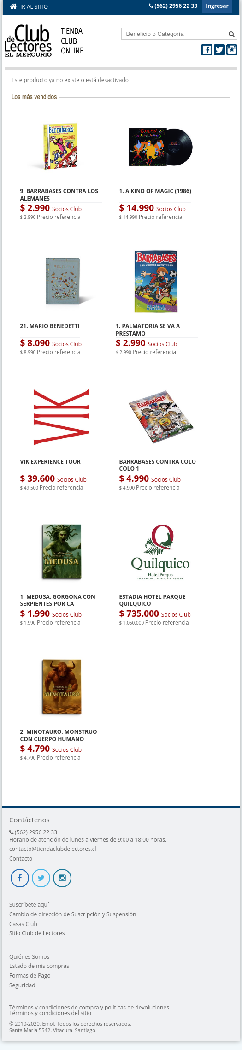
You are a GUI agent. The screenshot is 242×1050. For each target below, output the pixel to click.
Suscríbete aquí (29, 904)
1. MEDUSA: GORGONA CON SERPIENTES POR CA (57, 600)
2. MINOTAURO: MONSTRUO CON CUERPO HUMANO (58, 735)
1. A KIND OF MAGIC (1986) (155, 191)
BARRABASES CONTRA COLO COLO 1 (157, 465)
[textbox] (179, 33)
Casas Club (23, 924)
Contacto (20, 858)
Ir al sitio (34, 7)
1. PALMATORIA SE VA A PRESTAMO (148, 329)
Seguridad (22, 985)
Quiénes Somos (29, 957)
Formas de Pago (30, 975)
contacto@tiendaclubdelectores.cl (52, 849)
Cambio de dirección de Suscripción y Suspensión (72, 914)
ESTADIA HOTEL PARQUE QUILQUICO (152, 600)
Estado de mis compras (39, 966)
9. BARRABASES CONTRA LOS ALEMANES (59, 194)
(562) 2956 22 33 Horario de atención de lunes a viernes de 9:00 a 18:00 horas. (87, 836)
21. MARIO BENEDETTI (50, 326)
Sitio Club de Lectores (37, 933)
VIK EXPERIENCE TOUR (50, 462)
